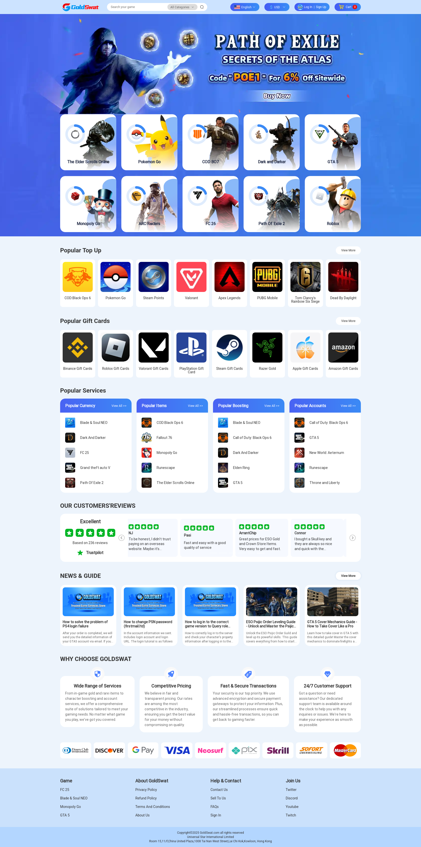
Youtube (292, 806)
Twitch (291, 815)
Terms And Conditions (152, 806)
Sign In (215, 815)
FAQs (214, 806)
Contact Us (219, 789)
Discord (292, 798)
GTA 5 (65, 815)
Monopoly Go (70, 806)
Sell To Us (218, 798)
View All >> (119, 405)
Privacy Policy (146, 789)
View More (348, 250)
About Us (142, 815)
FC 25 (64, 789)
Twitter (291, 789)
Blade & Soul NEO (73, 798)
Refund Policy (146, 798)
